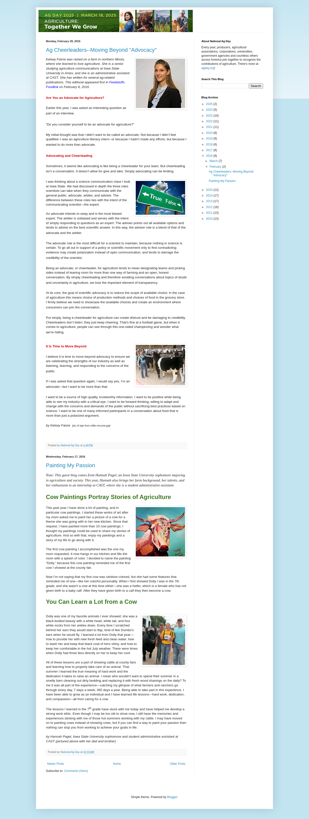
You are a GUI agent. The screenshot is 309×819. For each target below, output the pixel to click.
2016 (209, 156)
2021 (209, 127)
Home (117, 764)
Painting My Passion (70, 465)
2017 (209, 150)
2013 (209, 201)
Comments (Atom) (76, 771)
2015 (209, 190)
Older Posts (177, 764)
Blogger (172, 797)
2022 (209, 121)
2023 (209, 115)
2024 (209, 109)
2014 (209, 195)
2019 (209, 138)
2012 (209, 207)
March (214, 161)
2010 (209, 218)
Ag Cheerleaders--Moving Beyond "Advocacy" (101, 50)
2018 (209, 144)
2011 (209, 212)
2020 (209, 133)
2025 (209, 104)
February (216, 166)
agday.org (207, 68)
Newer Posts (55, 764)
